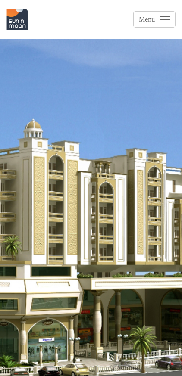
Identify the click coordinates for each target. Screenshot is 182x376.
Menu (147, 19)
